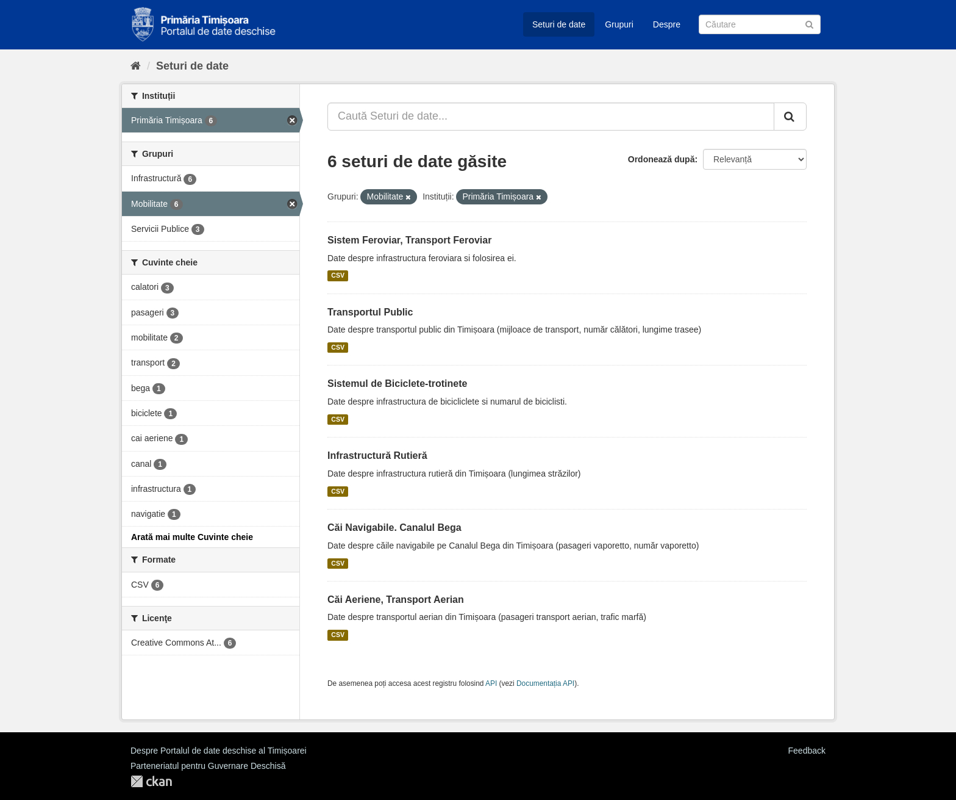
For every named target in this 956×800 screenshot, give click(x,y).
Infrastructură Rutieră (377, 455)
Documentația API (545, 683)
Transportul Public (370, 312)
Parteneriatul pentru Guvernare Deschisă (207, 766)
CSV (337, 275)
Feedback (807, 750)
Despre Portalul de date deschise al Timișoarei (218, 750)
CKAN (151, 781)
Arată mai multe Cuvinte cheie (192, 537)
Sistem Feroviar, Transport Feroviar (409, 240)
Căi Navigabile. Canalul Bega (394, 527)
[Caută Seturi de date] (760, 24)
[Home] (135, 66)
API (491, 683)
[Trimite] (809, 23)
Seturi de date (558, 24)
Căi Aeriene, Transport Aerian (395, 599)
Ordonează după (661, 159)
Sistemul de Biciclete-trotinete (397, 383)
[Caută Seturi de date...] (550, 117)
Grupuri (619, 24)
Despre (666, 24)
